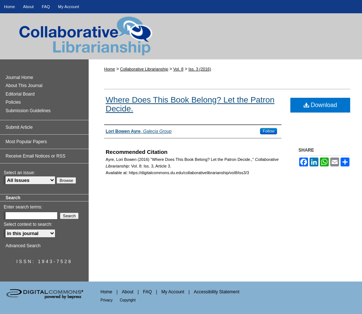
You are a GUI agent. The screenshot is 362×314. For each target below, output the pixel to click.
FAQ (147, 291)
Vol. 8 (178, 69)
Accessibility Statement (216, 291)
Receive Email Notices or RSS (35, 156)
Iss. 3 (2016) (199, 69)
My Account (172, 291)
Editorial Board (20, 94)
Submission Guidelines (28, 110)
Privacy (106, 300)
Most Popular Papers (26, 141)
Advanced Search (23, 245)
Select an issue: (19, 172)
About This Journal (24, 85)
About (127, 291)
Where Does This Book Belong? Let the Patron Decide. (190, 104)
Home (109, 69)
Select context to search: (28, 224)
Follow (268, 131)
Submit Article (19, 127)
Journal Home (19, 77)
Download (320, 105)
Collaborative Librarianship (181, 43)
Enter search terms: (23, 207)
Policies (13, 102)
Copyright (128, 300)
